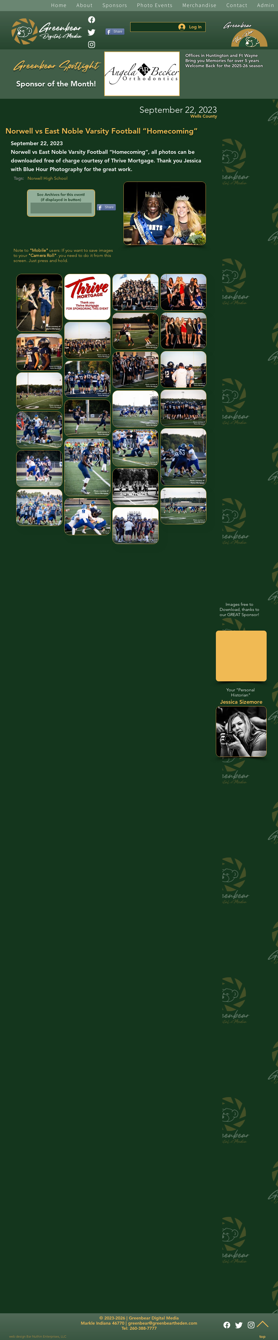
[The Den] (249, 37)
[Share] (115, 31)
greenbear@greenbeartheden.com (162, 1323)
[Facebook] (91, 19)
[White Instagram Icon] (91, 44)
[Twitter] (91, 32)
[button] (84, 5)
